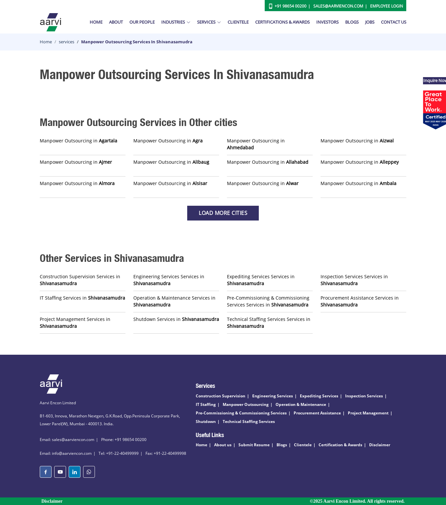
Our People (142, 22)
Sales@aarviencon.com (338, 6)
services (66, 42)
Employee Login (386, 6)
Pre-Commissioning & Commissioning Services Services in (268, 301)
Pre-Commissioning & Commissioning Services (241, 413)
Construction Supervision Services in (80, 279)
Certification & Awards (340, 445)
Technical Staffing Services (249, 421)
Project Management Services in (75, 322)
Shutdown (206, 421)
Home (96, 22)
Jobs (369, 22)
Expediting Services (319, 396)
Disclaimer (379, 445)
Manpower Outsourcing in (78, 140)
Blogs (352, 22)
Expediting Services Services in (261, 279)
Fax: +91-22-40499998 (165, 453)
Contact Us (393, 22)
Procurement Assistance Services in (360, 301)
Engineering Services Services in (168, 279)
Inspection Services (364, 396)
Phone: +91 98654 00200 (123, 439)
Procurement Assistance (317, 413)
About (116, 22)
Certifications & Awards (282, 22)
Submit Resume (254, 445)
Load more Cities (223, 213)
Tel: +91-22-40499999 (119, 453)
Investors (327, 22)
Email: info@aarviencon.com (66, 453)
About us (223, 445)
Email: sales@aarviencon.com (67, 439)
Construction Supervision (220, 396)
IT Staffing (206, 404)
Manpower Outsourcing (246, 404)
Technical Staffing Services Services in (268, 322)
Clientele (238, 22)
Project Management (368, 413)
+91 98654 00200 (290, 6)
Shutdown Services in (176, 319)
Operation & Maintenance (301, 404)
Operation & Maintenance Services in (174, 301)
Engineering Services (272, 396)
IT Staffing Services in (82, 298)
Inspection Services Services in (354, 279)
